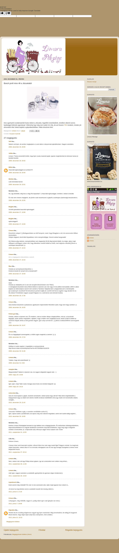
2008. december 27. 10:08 (17, 212)
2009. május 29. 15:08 (16, 375)
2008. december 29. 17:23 (17, 337)
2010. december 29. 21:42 (17, 402)
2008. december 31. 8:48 (17, 363)
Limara (11, 230)
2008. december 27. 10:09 (17, 224)
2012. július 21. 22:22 (15, 517)
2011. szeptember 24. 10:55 (17, 432)
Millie (10, 167)
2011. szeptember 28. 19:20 (17, 476)
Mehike (11, 179)
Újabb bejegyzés (11, 530)
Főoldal (42, 530)
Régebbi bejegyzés (73, 530)
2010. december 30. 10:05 (17, 416)
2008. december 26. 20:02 (17, 161)
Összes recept (91, 82)
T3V (65, 125)
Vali (10, 141)
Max (10, 266)
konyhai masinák (14, 134)
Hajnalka (12, 510)
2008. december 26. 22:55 (17, 200)
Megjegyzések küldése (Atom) (21, 534)
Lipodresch (12, 482)
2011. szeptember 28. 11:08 (17, 464)
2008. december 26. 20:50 (17, 172)
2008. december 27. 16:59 (17, 274)
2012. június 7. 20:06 (15, 503)
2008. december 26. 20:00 (17, 147)
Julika (11, 153)
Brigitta (11, 207)
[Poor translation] (7, 13)
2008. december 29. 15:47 (17, 325)
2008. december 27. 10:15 (17, 248)
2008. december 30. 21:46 (17, 351)
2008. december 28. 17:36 (17, 295)
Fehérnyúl (12, 314)
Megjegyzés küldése (12, 521)
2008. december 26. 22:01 (17, 184)
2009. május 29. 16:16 (16, 386)
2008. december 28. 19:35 (17, 307)
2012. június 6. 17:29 (15, 491)
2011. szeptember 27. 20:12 (17, 452)
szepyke (11, 369)
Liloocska (12, 393)
